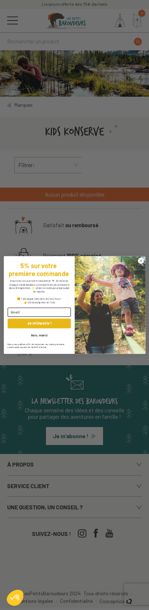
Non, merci (39, 335)
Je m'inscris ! (39, 323)
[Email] (39, 312)
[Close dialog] (141, 261)
